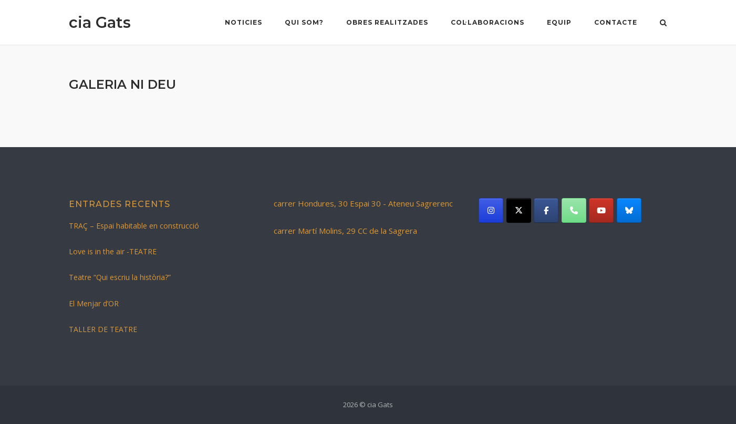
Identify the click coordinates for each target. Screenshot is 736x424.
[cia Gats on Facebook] (546, 210)
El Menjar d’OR (94, 303)
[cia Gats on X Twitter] (518, 210)
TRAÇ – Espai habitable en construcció (134, 226)
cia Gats (100, 22)
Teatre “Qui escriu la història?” (120, 277)
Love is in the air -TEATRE (113, 251)
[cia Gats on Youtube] (601, 210)
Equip (559, 22)
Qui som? (304, 22)
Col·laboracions (487, 22)
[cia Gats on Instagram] (491, 210)
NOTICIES (243, 22)
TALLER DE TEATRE (103, 329)
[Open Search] (663, 23)
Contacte (615, 22)
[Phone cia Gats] (574, 210)
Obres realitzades (387, 22)
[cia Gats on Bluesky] (629, 210)
